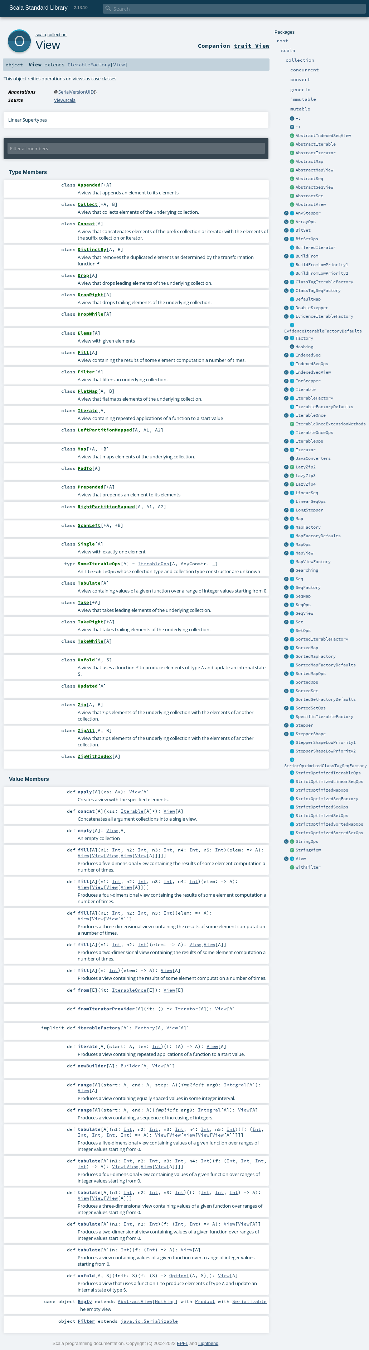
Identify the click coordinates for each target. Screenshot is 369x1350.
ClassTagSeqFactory (318, 290)
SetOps (303, 630)
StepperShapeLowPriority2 (326, 751)
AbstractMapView (314, 170)
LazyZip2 (306, 466)
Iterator (306, 449)
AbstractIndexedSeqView (323, 135)
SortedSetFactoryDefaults (326, 699)
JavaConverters (313, 458)
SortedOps (307, 682)
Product (205, 1301)
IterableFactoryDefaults (324, 406)
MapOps (303, 544)
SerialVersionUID (76, 92)
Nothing (165, 1301)
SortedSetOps (311, 708)
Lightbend (208, 1343)
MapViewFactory (313, 561)
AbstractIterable (316, 144)
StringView (308, 850)
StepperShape (311, 733)
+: (298, 118)
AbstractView (311, 204)
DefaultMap (308, 299)
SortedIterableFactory (322, 639)
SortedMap (307, 647)
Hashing (304, 346)
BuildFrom (307, 256)
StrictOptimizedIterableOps (328, 772)
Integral (235, 1084)
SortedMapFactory (316, 656)
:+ (298, 126)
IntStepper (308, 380)
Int (116, 850)
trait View (252, 45)
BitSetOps (307, 238)
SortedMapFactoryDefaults (326, 664)
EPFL (182, 1343)
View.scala (65, 100)
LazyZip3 (306, 475)
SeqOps (303, 604)
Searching (307, 570)
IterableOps (309, 441)
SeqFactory (308, 587)
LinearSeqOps (311, 501)
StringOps (307, 841)
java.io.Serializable (149, 1321)
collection (57, 34)
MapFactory (308, 527)
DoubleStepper (312, 307)
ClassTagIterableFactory (324, 281)
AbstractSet (309, 195)
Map (299, 518)
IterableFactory (314, 398)
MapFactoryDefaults (318, 535)
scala (40, 34)
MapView (304, 553)
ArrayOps (306, 221)
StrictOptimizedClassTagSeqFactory (325, 765)
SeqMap (303, 596)
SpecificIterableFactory (324, 716)
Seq (299, 578)
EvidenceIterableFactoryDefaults (323, 331)
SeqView (304, 613)
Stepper (304, 725)
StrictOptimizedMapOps (322, 790)
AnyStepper (308, 213)
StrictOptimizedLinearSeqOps (329, 781)
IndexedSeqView (313, 372)
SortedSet (307, 690)
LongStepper (309, 510)
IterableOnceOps (314, 432)
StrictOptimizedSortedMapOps (329, 824)
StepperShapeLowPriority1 (326, 742)
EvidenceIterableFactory (324, 316)
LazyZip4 (306, 484)
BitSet (303, 230)
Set (299, 621)
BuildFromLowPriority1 (322, 264)
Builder (131, 1065)
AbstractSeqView (314, 187)
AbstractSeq (309, 178)
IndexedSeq (308, 355)
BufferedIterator (316, 247)
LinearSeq (307, 492)
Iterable (306, 389)
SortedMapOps (311, 673)
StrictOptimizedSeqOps (322, 806)
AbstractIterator (316, 152)
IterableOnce (311, 415)
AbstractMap (309, 161)
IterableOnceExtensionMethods (331, 423)
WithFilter (308, 867)
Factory (304, 338)
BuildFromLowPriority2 (322, 273)
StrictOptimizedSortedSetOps (329, 832)
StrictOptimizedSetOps (322, 815)
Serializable (249, 1301)
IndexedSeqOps (312, 363)
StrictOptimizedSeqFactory (327, 798)
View (301, 858)
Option (177, 1275)
